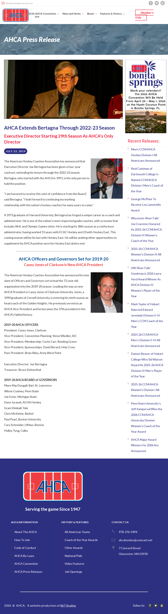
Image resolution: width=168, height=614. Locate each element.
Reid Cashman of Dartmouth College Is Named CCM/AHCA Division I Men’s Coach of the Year (147, 180)
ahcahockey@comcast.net (19, 3)
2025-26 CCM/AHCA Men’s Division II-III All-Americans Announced (146, 340)
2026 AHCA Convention (42, 13)
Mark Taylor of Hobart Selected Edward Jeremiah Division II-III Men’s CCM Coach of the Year (147, 315)
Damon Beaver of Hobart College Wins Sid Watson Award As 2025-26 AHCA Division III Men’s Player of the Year (147, 365)
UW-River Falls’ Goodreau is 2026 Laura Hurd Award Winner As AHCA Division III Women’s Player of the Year (146, 282)
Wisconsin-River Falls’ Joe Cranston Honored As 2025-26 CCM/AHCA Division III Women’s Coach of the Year (146, 229)
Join (37, 16)
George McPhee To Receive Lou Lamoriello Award (146, 204)
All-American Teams (77, 532)
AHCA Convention (26, 563)
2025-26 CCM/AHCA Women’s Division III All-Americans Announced (146, 254)
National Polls (73, 556)
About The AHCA (25, 532)
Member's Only (144, 15)
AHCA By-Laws (24, 556)
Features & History (111, 13)
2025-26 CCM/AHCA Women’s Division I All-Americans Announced (145, 389)
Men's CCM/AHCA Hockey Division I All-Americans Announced (145, 154)
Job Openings (73, 571)
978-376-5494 (128, 532)
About (90, 13)
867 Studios (68, 605)
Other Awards (74, 548)
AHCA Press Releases (28, 571)
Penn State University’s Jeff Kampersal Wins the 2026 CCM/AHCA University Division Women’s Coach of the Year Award (146, 417)
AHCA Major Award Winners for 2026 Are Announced (145, 445)
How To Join (22, 540)
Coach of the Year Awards (81, 540)
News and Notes (71, 13)
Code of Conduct (25, 548)
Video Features (74, 563)
